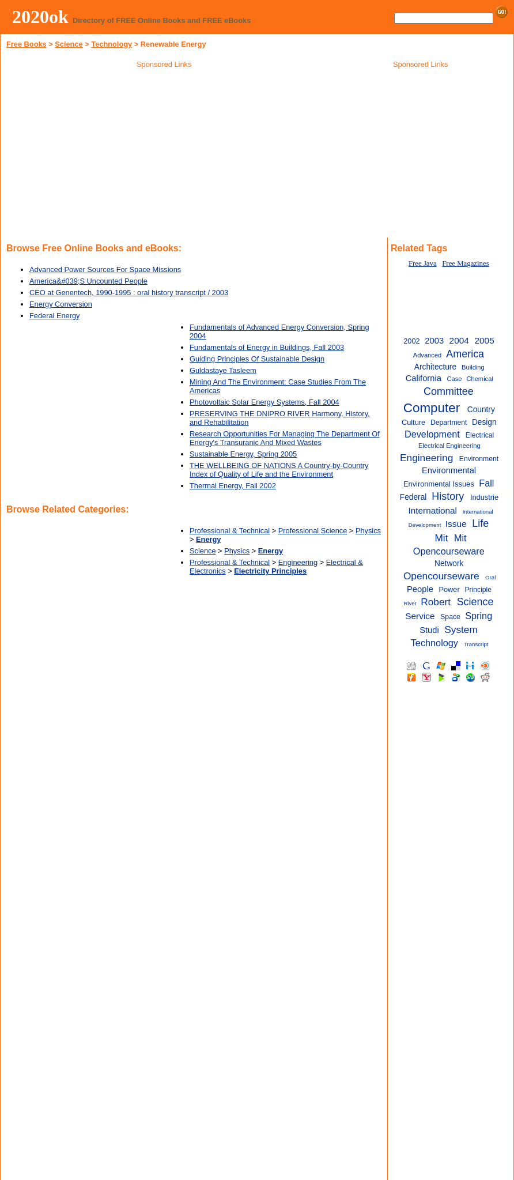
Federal (413, 497)
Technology (111, 44)
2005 (484, 340)
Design (484, 422)
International (432, 510)
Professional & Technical (230, 530)
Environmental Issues (438, 484)
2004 (459, 340)
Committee (449, 391)
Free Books (26, 44)
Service (419, 616)
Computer (431, 408)
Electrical (480, 435)
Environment (478, 459)
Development (432, 434)
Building (473, 367)
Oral (490, 577)
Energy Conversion (60, 304)
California (423, 378)
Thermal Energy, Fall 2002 (233, 485)
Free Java (423, 263)
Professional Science (312, 530)
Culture (413, 422)
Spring (478, 615)
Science (68, 44)
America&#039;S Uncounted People (88, 281)
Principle (478, 590)
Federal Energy (54, 315)
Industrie (484, 497)
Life (480, 523)
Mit (441, 538)
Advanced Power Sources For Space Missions (105, 269)
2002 (411, 341)
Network (448, 563)
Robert (436, 602)
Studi (429, 630)
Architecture (435, 367)
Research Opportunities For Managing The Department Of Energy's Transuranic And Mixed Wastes (285, 438)
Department (448, 423)
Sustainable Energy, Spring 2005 (243, 454)
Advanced (427, 355)
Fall (486, 483)
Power (449, 589)
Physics (368, 530)
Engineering (298, 562)
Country (481, 409)
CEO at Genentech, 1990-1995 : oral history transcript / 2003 (128, 292)
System (461, 629)
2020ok (40, 16)
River (409, 603)
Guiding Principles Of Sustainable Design (257, 359)
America (465, 354)
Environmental (449, 470)
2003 (434, 340)
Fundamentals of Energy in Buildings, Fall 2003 (267, 347)
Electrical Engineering (449, 445)
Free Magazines (465, 263)
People (420, 589)
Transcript (476, 644)
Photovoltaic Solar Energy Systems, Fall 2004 (264, 402)
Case (454, 378)
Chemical (479, 378)
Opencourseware (441, 576)
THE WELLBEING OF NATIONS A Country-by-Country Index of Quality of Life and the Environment (279, 469)
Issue (456, 524)
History (448, 496)
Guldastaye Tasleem (223, 370)
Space (450, 617)
